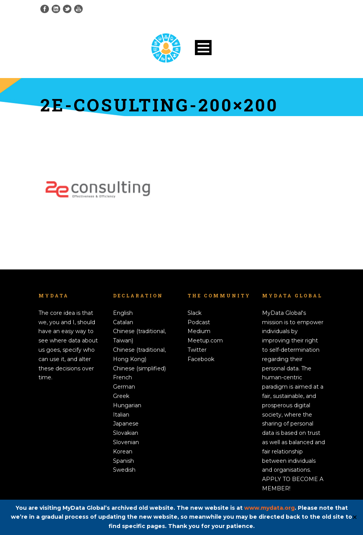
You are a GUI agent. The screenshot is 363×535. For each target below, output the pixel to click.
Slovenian (126, 442)
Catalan (123, 322)
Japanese (126, 423)
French (122, 377)
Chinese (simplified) (139, 368)
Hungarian (127, 405)
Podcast (199, 322)
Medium (199, 331)
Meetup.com (205, 340)
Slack (194, 312)
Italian (121, 414)
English (123, 312)
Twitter (197, 349)
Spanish (123, 460)
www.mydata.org (269, 507)
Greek (121, 396)
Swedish (124, 469)
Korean (122, 451)
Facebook (201, 359)
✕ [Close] (354, 517)
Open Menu (203, 47)
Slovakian (125, 432)
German (124, 386)
